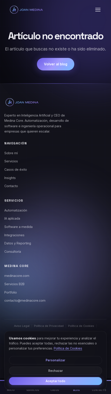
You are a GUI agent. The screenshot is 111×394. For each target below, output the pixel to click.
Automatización (15, 210)
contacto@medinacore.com (24, 300)
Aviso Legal (21, 326)
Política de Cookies (81, 326)
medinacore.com (16, 276)
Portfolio (10, 292)
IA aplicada (12, 218)
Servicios (11, 161)
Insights (10, 178)
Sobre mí (11, 153)
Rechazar (55, 371)
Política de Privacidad (49, 326)
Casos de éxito (15, 169)
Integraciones (14, 235)
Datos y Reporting (17, 243)
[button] (98, 9)
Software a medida (18, 227)
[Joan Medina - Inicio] (26, 9)
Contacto (11, 186)
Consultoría (12, 251)
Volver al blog (55, 64)
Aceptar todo (55, 381)
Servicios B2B (14, 284)
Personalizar (55, 360)
